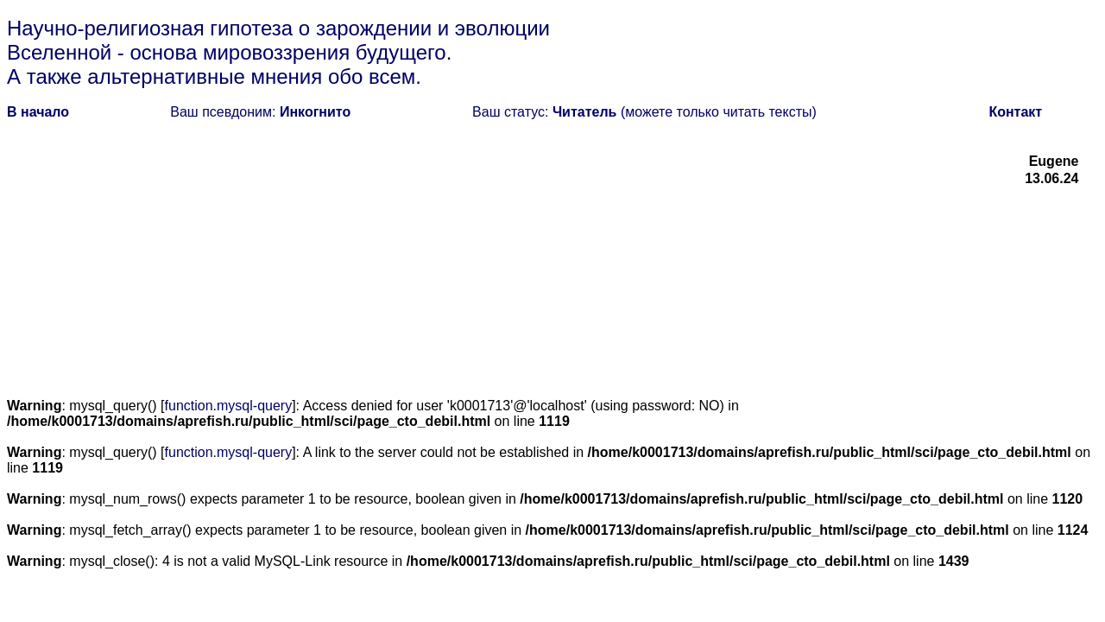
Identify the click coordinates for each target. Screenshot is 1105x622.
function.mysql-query (229, 405)
